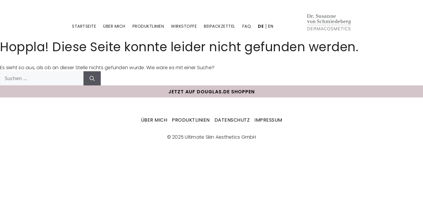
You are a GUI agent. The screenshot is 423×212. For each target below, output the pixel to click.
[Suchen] (92, 78)
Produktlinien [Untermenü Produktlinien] (148, 26)
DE (260, 26)
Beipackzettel (219, 26)
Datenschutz (232, 120)
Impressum (268, 120)
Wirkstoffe (184, 26)
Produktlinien (191, 120)
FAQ (246, 26)
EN (270, 26)
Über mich (114, 26)
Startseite (84, 26)
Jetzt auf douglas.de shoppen (211, 91)
